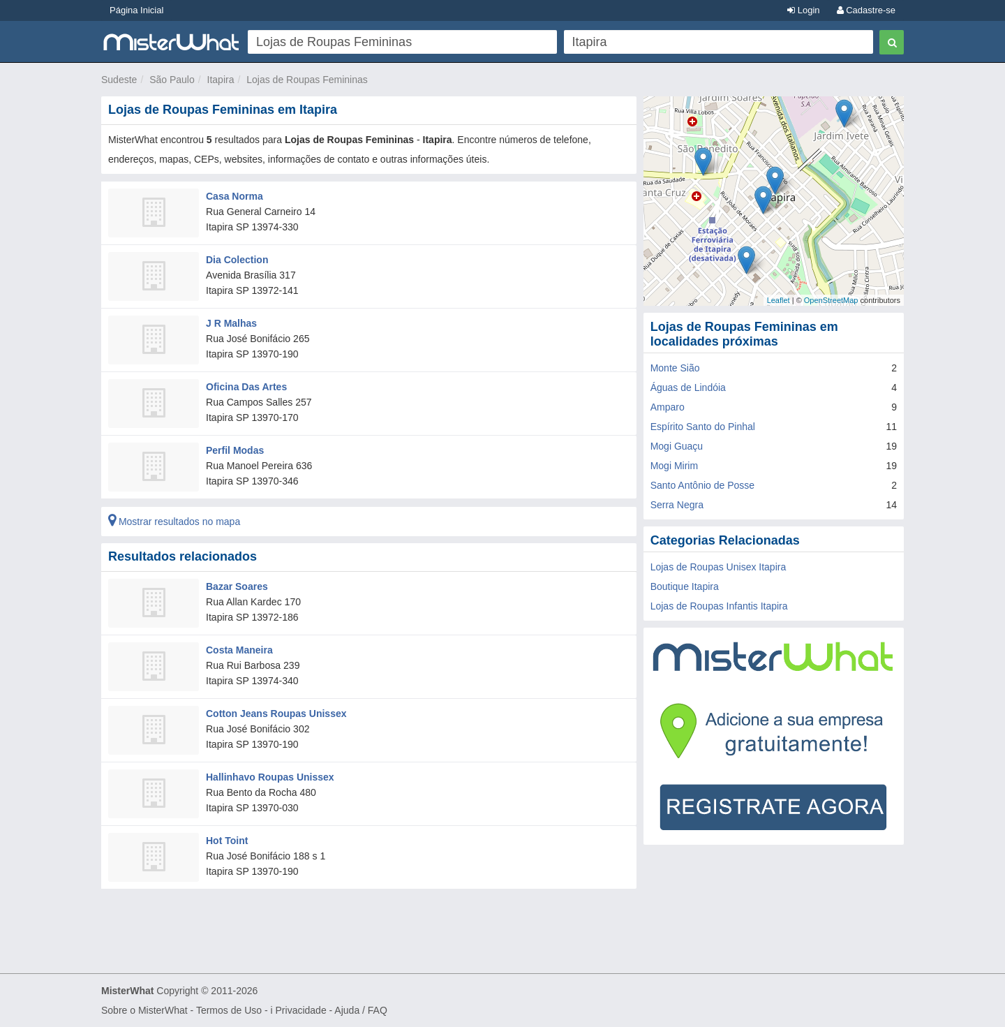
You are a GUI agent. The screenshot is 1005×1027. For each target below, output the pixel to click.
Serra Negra (677, 504)
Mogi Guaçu (676, 446)
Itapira (220, 79)
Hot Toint (227, 840)
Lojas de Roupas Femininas (307, 79)
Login (803, 10)
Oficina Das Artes (246, 386)
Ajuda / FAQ (360, 1010)
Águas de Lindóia (688, 387)
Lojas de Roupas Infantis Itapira (719, 606)
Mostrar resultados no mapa (174, 521)
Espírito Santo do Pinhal (702, 426)
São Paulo (172, 79)
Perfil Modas (235, 450)
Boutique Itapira (684, 586)
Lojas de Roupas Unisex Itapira (718, 566)
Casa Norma (234, 196)
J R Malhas (231, 323)
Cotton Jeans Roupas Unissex (276, 713)
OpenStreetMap (831, 300)
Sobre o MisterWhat (144, 1010)
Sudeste (119, 79)
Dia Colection (237, 259)
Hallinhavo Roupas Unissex (270, 777)
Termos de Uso (229, 1010)
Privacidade (301, 1010)
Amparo (667, 407)
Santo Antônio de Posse (702, 485)
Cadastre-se (866, 10)
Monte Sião (675, 368)
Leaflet (778, 300)
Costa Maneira (239, 650)
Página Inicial (136, 10)
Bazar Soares (237, 586)
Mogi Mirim (674, 465)
